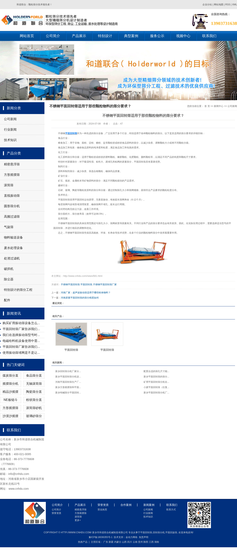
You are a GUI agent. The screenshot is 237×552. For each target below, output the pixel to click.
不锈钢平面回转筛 (70, 284)
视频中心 (183, 36)
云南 (135, 542)
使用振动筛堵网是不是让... (21, 352)
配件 (7, 300)
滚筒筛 (8, 185)
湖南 (156, 542)
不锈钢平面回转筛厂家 (105, 284)
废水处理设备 (13, 248)
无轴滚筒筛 (34, 383)
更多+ (78, 520)
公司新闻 (10, 119)
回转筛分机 (159, 532)
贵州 (140, 542)
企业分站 (207, 4)
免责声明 (143, 537)
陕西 (145, 542)
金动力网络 (131, 537)
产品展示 (79, 36)
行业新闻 (10, 129)
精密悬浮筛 (12, 164)
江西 (151, 542)
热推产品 (82, 542)
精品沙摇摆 (10, 391)
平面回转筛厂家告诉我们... (21, 329)
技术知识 (10, 140)
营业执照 (102, 509)
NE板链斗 (10, 399)
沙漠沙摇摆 (10, 416)
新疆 (111, 542)
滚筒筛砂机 (34, 408)
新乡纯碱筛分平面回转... (68, 392)
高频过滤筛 (12, 216)
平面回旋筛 (171, 532)
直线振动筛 (12, 195)
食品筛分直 (34, 375)
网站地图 (219, 4)
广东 (105, 542)
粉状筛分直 (34, 399)
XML (234, 4)
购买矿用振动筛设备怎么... (21, 323)
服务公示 (157, 36)
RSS (227, 4)
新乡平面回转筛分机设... (68, 376)
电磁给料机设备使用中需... (21, 340)
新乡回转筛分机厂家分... (68, 371)
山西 (124, 542)
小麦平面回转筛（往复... (156, 387)
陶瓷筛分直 (34, 391)
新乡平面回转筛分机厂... (156, 392)
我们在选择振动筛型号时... (21, 335)
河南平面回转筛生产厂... (68, 382)
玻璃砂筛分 (34, 416)
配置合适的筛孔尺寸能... (156, 371)
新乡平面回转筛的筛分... (156, 376)
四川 (129, 542)
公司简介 (53, 36)
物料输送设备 (13, 237)
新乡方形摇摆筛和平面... (68, 387)
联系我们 (209, 36)
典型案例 (131, 36)
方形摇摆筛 (12, 174)
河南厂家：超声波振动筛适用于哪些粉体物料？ (86, 292)
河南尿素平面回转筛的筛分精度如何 (80, 297)
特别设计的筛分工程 (18, 289)
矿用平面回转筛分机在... (156, 382)
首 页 (207, 106)
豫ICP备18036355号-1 (100, 537)
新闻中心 (218, 106)
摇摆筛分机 (10, 383)
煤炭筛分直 (10, 375)
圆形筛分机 (12, 206)
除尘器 (8, 279)
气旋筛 (8, 227)
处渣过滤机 (12, 258)
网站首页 (27, 36)
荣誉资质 (56, 513)
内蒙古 (117, 542)
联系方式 (171, 509)
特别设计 (105, 36)
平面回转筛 (86, 284)
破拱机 (8, 268)
